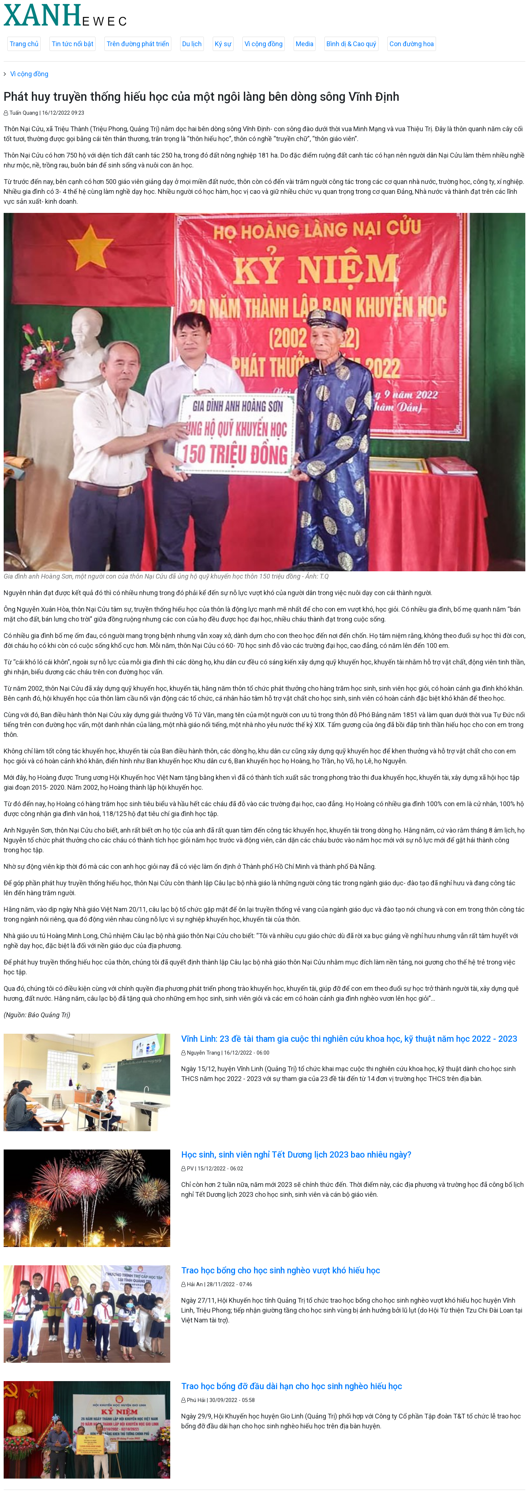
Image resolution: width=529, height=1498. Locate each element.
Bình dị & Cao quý (351, 44)
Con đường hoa (412, 44)
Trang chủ (24, 44)
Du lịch (192, 44)
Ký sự (223, 44)
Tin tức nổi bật (72, 44)
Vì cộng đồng (264, 44)
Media (304, 44)
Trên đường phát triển (138, 44)
